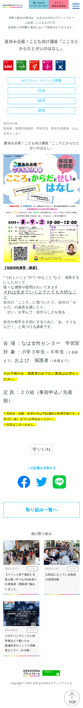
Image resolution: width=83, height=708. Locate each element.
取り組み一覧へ (42, 509)
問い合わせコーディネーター (38, 4)
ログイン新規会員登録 (59, 4)
